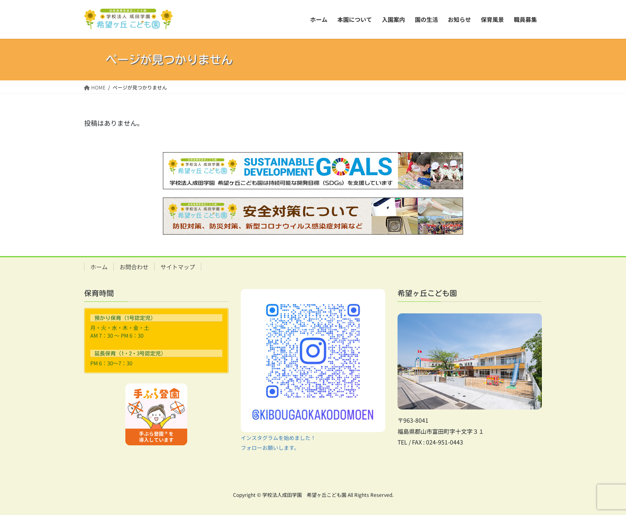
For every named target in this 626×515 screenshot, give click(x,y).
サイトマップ (177, 267)
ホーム (99, 267)
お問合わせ (134, 267)
